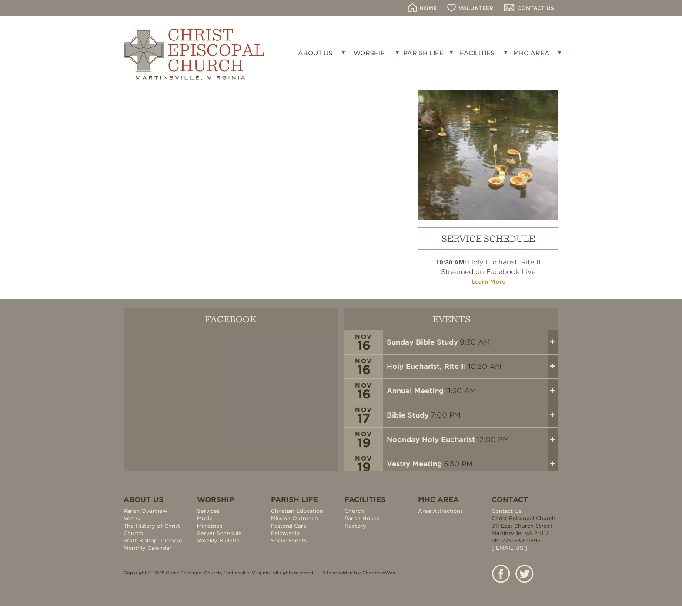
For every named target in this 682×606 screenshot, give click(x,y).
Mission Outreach (294, 518)
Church (354, 511)
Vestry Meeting (414, 464)
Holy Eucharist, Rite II (426, 366)
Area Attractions (440, 511)
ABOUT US (315, 53)
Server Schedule (219, 533)
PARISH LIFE (423, 53)
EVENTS (451, 318)
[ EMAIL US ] (509, 548)
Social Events (289, 540)
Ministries (209, 525)
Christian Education (297, 511)
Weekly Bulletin (218, 540)
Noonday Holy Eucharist (431, 439)
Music (204, 518)
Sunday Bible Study (422, 342)
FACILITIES (477, 53)
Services (208, 511)
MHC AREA (531, 53)
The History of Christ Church (152, 529)
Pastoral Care (289, 525)
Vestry (132, 518)
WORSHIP (369, 53)
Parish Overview (145, 511)
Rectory (355, 525)
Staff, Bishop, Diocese (153, 540)
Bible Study (408, 415)
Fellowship (285, 533)
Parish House (362, 518)
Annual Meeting (415, 391)
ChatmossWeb (378, 572)
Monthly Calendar (147, 548)
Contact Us (506, 511)
